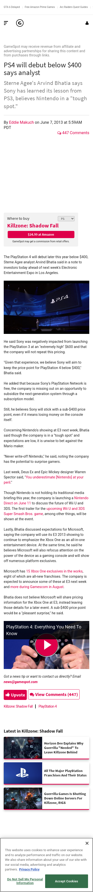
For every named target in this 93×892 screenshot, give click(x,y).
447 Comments (73, 132)
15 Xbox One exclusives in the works (54, 571)
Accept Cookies (66, 881)
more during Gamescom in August (36, 587)
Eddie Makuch (22, 122)
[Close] (87, 843)
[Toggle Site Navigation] (6, 23)
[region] (46, 865)
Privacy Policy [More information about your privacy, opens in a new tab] (29, 869)
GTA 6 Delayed (12, 7)
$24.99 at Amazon (41, 234)
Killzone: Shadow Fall (33, 225)
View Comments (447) (54, 694)
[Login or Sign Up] (87, 23)
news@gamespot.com (21, 682)
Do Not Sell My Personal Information (25, 881)
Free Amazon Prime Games (40, 7)
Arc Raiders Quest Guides (74, 7)
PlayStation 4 (48, 706)
